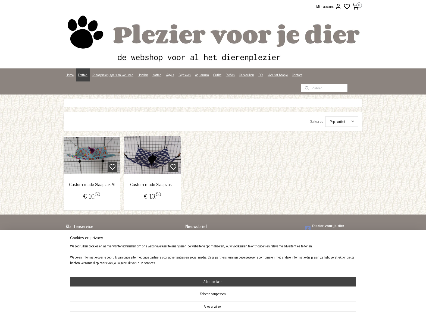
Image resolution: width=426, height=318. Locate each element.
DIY (260, 75)
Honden (143, 75)
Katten (156, 75)
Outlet (217, 75)
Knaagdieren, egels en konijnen (112, 75)
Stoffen (230, 75)
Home (70, 75)
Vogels (170, 75)
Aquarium (202, 75)
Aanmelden (197, 249)
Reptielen (184, 75)
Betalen (71, 242)
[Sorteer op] (341, 122)
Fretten (82, 75)
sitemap (231, 308)
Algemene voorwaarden (81, 236)
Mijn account (329, 6)
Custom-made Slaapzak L (152, 184)
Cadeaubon (246, 75)
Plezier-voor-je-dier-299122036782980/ (325, 229)
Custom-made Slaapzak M (92, 184)
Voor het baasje (278, 75)
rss (239, 308)
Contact (297, 75)
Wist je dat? (74, 270)
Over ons (71, 259)
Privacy (71, 264)
